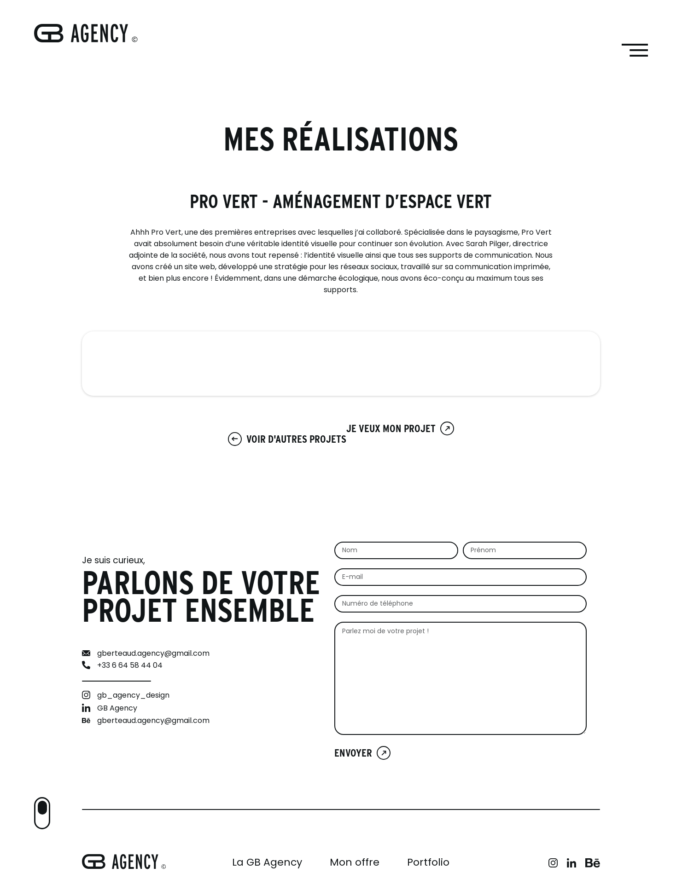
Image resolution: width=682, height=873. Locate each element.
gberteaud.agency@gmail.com (153, 654)
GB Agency (117, 708)
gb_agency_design (133, 696)
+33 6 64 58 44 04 (130, 666)
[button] (42, 813)
